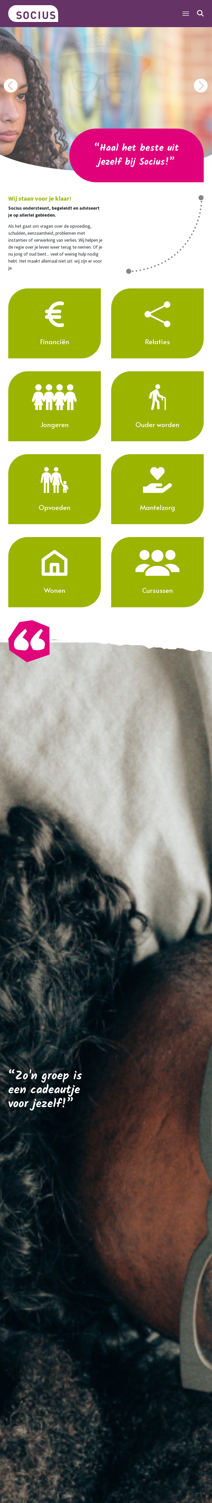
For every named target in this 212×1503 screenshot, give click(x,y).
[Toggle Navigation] (185, 14)
